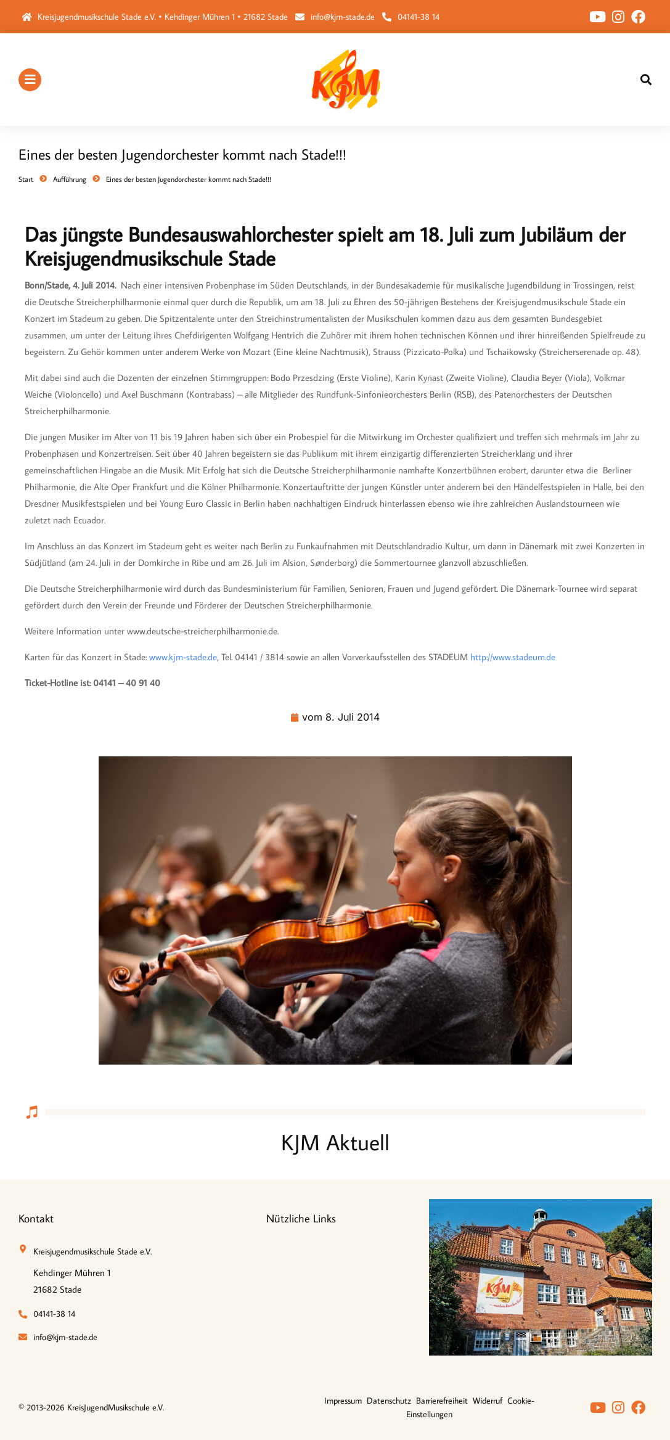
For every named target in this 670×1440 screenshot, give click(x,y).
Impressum (343, 1400)
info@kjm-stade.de (343, 16)
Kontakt (36, 1218)
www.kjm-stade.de (183, 657)
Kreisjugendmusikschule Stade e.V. (92, 1251)
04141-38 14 (418, 16)
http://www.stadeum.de (512, 657)
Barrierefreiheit (442, 1400)
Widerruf (487, 1400)
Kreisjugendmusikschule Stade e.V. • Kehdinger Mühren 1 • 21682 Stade (163, 16)
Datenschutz (389, 1400)
